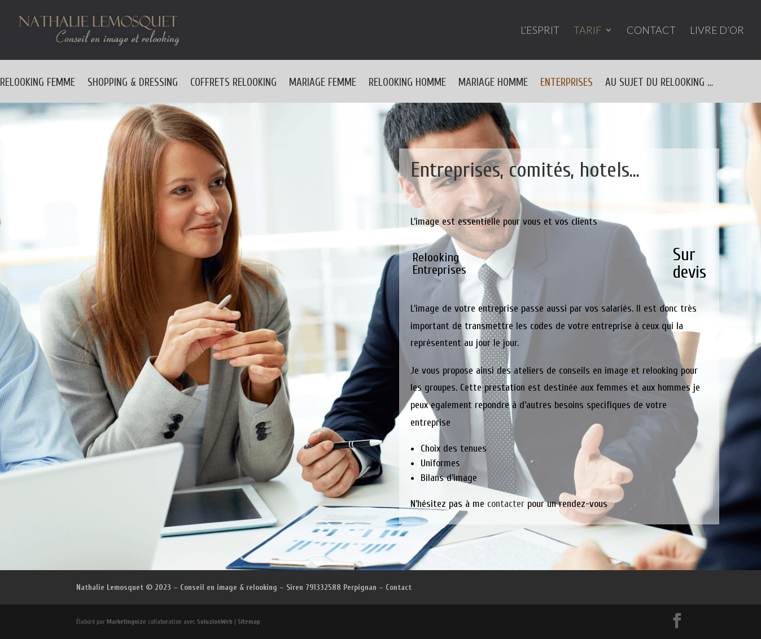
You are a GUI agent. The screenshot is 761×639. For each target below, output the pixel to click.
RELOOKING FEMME (37, 83)
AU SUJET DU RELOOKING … (659, 83)
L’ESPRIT (540, 31)
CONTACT (651, 31)
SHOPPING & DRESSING (133, 83)
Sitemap (249, 621)
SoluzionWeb (215, 621)
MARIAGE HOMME (493, 83)
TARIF (587, 31)
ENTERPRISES (566, 83)
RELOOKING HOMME (407, 83)
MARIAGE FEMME (322, 83)
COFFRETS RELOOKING (233, 83)
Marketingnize (126, 621)
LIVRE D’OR (717, 31)
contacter (505, 504)
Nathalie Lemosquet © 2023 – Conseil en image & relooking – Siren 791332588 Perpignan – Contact (244, 587)
